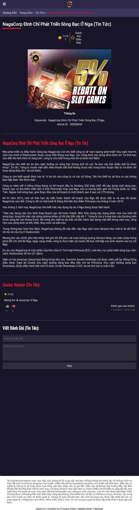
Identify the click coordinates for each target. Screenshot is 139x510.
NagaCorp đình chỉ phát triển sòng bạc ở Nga (76, 12)
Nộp (69, 365)
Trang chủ (25, 12)
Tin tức (39, 12)
